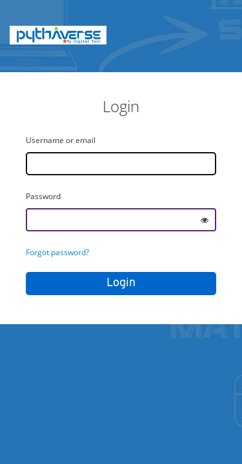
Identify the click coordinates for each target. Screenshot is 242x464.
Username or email (61, 140)
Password (43, 196)
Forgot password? (57, 252)
